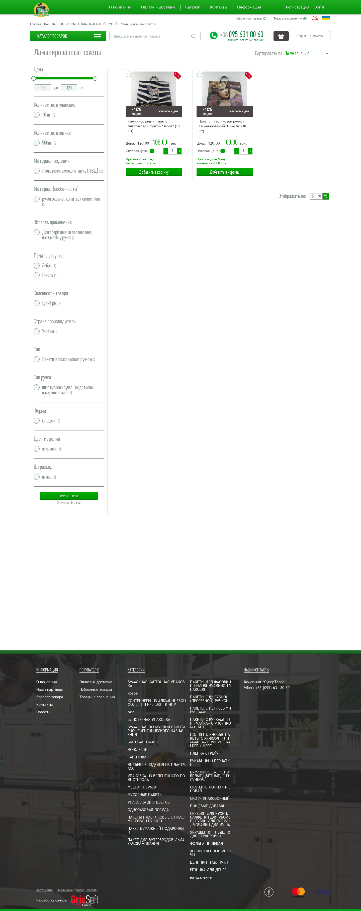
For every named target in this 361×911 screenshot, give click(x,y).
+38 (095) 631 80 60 (272, 688)
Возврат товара (49, 697)
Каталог (192, 7)
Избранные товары (95, 689)
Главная (35, 24)
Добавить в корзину (154, 172)
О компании (120, 7)
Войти (320, 7)
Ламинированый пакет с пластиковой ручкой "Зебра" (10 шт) (153, 126)
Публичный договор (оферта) (77, 889)
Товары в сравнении (97, 697)
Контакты (218, 7)
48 (319, 196)
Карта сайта (44, 889)
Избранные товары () (251, 18)
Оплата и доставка (158, 7)
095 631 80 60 (241, 34)
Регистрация (297, 7)
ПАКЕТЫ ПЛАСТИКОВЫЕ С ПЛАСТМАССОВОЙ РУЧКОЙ (81, 24)
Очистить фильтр (69, 502)
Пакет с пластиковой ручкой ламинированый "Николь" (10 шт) (222, 126)
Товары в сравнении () (290, 18)
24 (312, 196)
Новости (43, 712)
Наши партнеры (49, 689)
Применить (68, 496)
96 (325, 196)
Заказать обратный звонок (245, 40)
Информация (249, 7)
